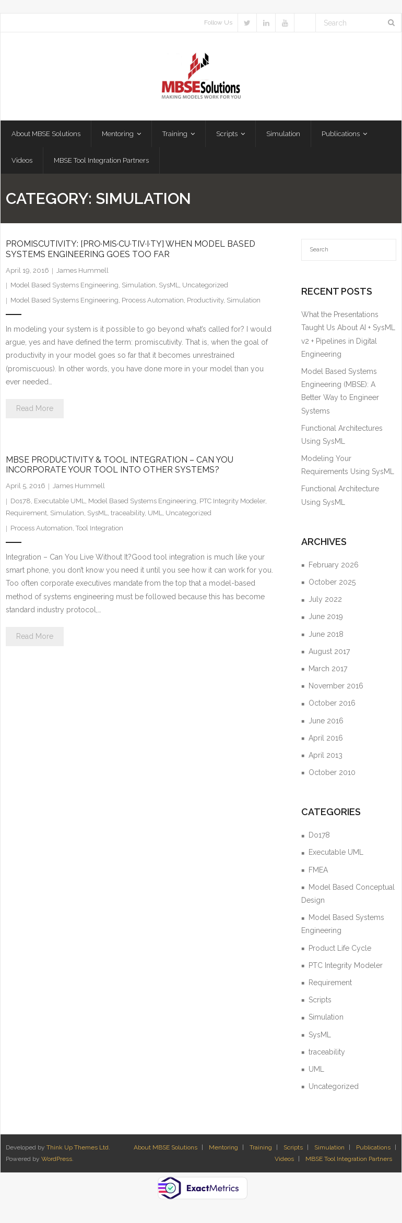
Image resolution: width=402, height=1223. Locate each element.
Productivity (205, 302)
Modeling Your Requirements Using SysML (347, 467)
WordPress (56, 1161)
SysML (169, 287)
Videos (284, 1161)
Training (261, 1149)
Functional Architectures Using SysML (342, 436)
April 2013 (325, 757)
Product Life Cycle (340, 950)
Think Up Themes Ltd (77, 1149)
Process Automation (153, 302)
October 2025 (332, 584)
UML (155, 515)
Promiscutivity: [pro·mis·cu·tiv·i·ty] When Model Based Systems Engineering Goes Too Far (130, 251)
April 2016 (326, 740)
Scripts (320, 1002)
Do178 (20, 503)
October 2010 (332, 774)
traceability (128, 515)
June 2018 (326, 636)
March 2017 (328, 671)
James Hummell (82, 272)
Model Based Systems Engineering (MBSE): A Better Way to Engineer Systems (340, 393)
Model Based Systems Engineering (64, 287)
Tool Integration (99, 530)
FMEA (318, 872)
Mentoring (223, 1149)
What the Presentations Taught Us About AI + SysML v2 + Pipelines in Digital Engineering (348, 336)
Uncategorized (205, 287)
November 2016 (336, 688)
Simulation (139, 287)
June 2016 (326, 722)
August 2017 (329, 653)
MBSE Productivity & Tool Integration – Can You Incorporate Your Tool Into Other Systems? (119, 467)
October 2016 (332, 705)
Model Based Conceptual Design (348, 895)
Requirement (26, 515)
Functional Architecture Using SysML (340, 497)
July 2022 (325, 601)
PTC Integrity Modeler (232, 503)
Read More (34, 410)
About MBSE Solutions (165, 1149)
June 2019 (326, 618)
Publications (373, 1149)
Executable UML (59, 503)
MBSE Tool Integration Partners (348, 1161)
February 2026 (334, 567)
